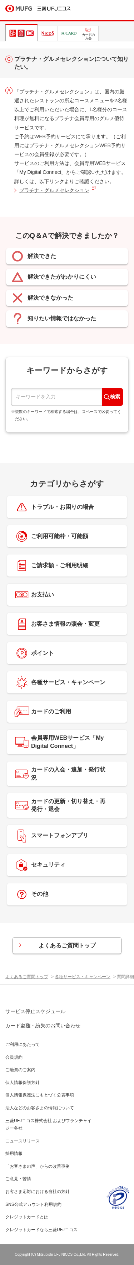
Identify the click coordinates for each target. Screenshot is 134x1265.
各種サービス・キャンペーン (82, 976)
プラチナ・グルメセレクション (54, 190)
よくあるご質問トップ (67, 946)
